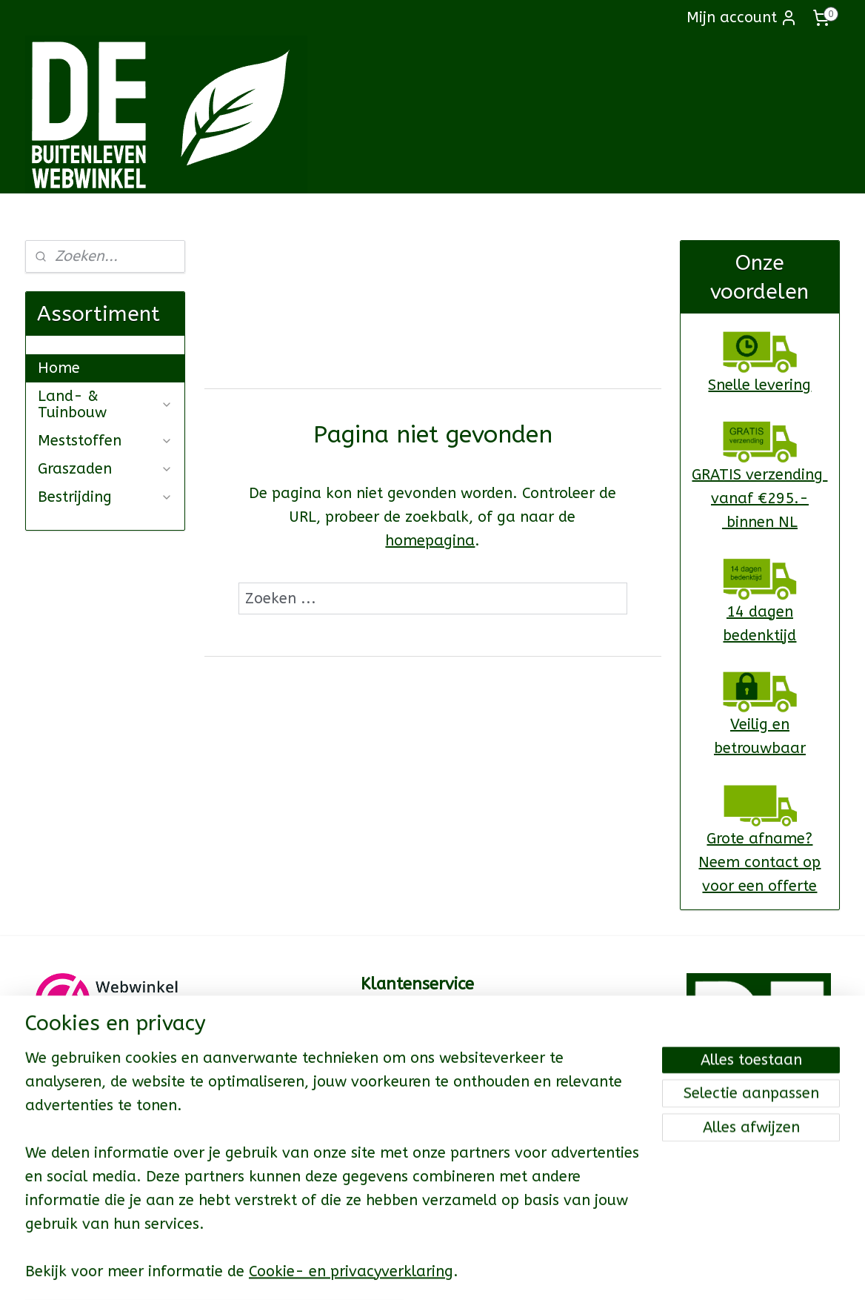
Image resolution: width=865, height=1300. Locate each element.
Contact (385, 1023)
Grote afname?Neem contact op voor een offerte (759, 862)
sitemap (408, 1273)
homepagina (430, 540)
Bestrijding (105, 496)
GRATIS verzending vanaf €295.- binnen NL (759, 498)
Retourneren (399, 1108)
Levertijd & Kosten (418, 1065)
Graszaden (105, 468)
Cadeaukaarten (408, 1044)
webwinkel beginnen (490, 1273)
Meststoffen (105, 440)
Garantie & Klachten (424, 1129)
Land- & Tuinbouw (105, 404)
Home (59, 368)
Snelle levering (759, 385)
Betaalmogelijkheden (427, 1086)
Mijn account (742, 18)
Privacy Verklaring (417, 1193)
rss (437, 1273)
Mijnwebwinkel (615, 1273)
